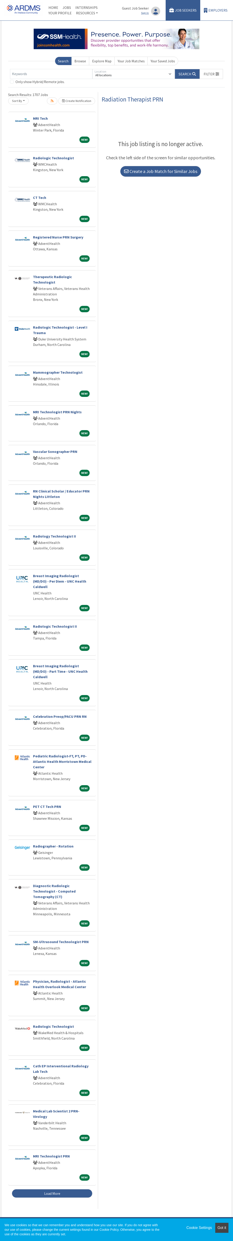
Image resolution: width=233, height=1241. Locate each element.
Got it (222, 1228)
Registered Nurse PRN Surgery (58, 237)
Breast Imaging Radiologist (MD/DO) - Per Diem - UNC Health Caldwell (59, 581)
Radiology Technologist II (54, 536)
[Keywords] (51, 74)
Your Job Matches (131, 61)
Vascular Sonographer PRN (55, 451)
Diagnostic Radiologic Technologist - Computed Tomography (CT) (54, 891)
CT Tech (39, 197)
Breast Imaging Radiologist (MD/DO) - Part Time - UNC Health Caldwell (60, 671)
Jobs (67, 7)
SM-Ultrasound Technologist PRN (61, 941)
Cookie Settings (199, 1228)
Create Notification (76, 101)
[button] (211, 74)
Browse (80, 61)
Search (63, 61)
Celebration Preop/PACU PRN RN (60, 716)
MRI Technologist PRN (51, 1156)
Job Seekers (183, 10)
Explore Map (101, 61)
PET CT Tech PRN (47, 806)
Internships (86, 7)
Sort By (17, 101)
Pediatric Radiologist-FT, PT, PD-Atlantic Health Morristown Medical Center (62, 761)
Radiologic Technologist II (55, 626)
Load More (52, 1193)
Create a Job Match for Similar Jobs (160, 171)
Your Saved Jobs (163, 61)
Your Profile (60, 13)
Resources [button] (85, 13)
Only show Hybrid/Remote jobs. (40, 81)
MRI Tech (40, 118)
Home (53, 7)
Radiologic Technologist (53, 158)
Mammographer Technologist (58, 372)
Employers (216, 10)
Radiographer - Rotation (53, 846)
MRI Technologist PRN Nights (57, 412)
